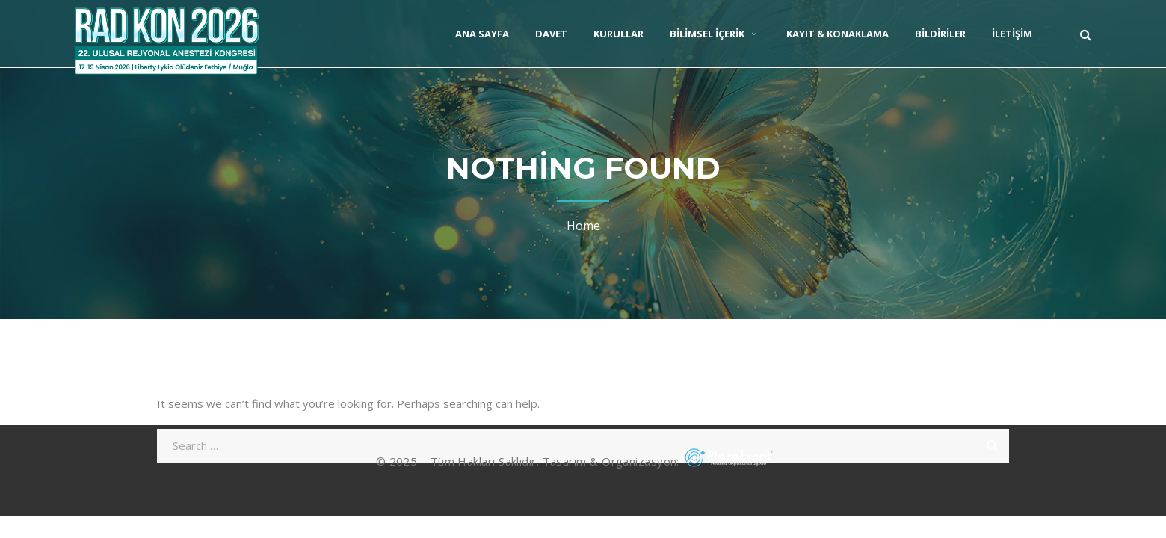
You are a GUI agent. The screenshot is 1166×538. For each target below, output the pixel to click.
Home (583, 225)
